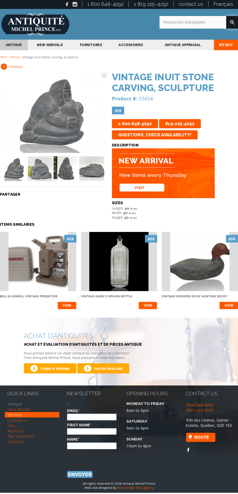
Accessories (131, 45)
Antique (15, 57)
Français (223, 4)
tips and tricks (20, 436)
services (15, 441)
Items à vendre (50, 368)
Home (3, 57)
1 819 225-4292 (151, 4)
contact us (191, 4)
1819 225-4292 (199, 410)
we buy (226, 45)
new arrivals (50, 45)
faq (11, 425)
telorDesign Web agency (135, 487)
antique (14, 45)
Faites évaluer (103, 368)
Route (201, 437)
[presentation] (98, 457)
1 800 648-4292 (105, 4)
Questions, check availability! (154, 134)
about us (15, 431)
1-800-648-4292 (135, 123)
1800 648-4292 (199, 404)
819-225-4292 (180, 123)
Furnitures (91, 45)
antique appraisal (183, 45)
